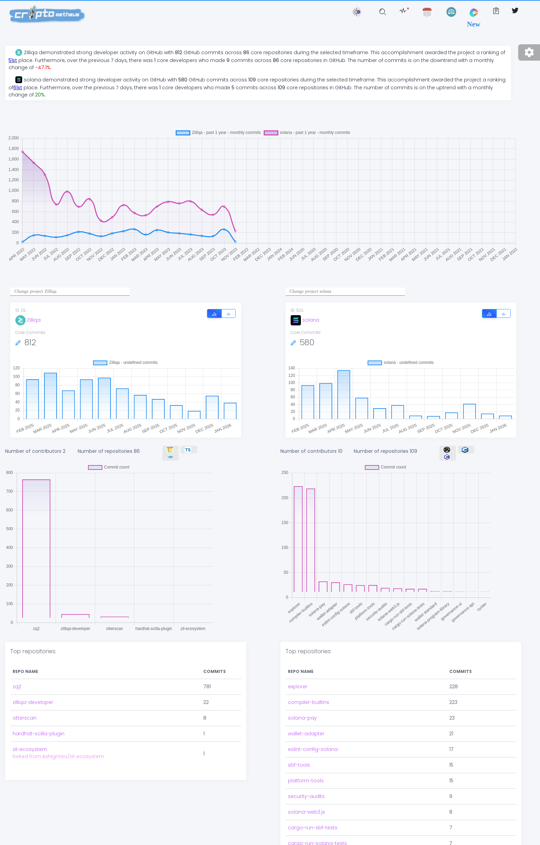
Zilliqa (28, 320)
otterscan (25, 718)
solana (305, 320)
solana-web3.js (306, 812)
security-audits (306, 796)
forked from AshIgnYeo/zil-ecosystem (58, 756)
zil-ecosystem (30, 749)
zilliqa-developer (33, 702)
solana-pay (302, 718)
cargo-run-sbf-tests (312, 827)
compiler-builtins (308, 702)
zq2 (17, 686)
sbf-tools (299, 765)
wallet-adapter (306, 733)
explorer (297, 686)
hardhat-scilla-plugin (38, 733)
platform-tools (306, 780)
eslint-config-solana (313, 749)
